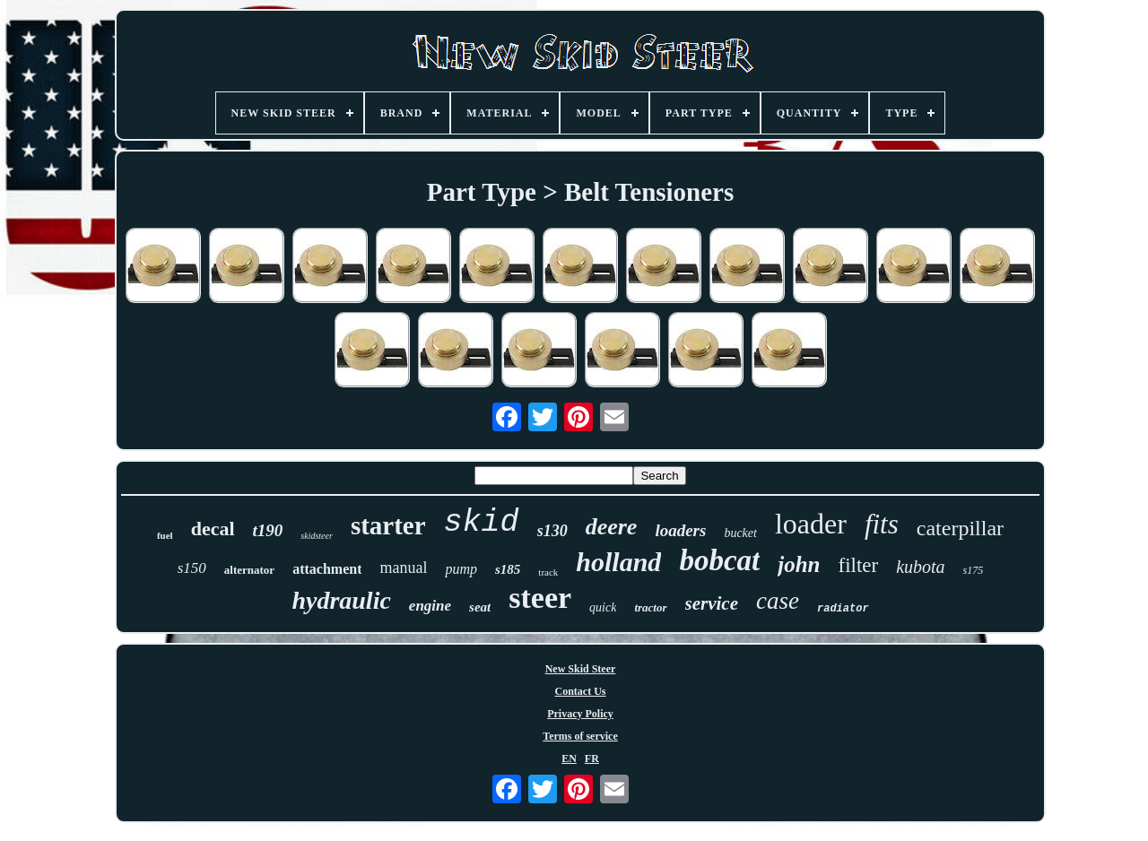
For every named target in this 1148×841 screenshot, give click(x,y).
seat (480, 607)
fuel (165, 535)
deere (612, 527)
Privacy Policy (580, 713)
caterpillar (960, 528)
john (799, 564)
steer (540, 597)
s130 (552, 531)
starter (388, 525)
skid (481, 523)
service (711, 603)
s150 (192, 568)
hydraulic (340, 600)
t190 (268, 530)
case (777, 600)
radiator (843, 609)
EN (569, 758)
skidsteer (316, 536)
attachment (326, 569)
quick (602, 607)
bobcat (719, 560)
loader (811, 523)
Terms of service (580, 736)
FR (592, 758)
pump (461, 569)
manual (403, 568)
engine (430, 605)
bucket (740, 533)
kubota (920, 567)
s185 (507, 569)
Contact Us (580, 691)
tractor (650, 607)
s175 (973, 570)
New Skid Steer (580, 669)
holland (618, 562)
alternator (249, 570)
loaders (680, 530)
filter (858, 565)
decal (213, 528)
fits (882, 524)
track (548, 572)
